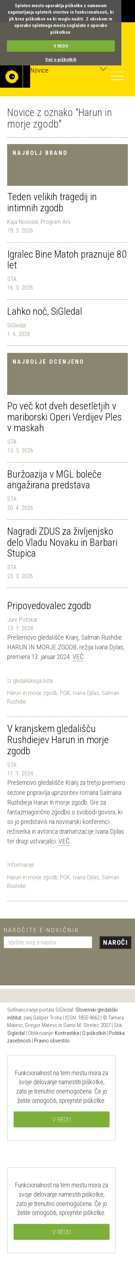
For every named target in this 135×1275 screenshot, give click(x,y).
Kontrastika (67, 1033)
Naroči (115, 942)
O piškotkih (94, 1033)
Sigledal (16, 1033)
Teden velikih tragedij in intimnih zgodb (52, 202)
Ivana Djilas (86, 692)
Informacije (20, 864)
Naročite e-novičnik (41, 930)
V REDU (60, 46)
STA (12, 278)
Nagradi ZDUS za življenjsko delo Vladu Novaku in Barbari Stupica (62, 542)
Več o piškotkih (60, 59)
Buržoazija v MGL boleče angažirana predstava (54, 479)
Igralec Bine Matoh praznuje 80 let (67, 259)
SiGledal (16, 325)
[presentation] (58, 964)
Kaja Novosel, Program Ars (38, 221)
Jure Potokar (22, 619)
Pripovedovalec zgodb (49, 606)
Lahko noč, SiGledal (44, 311)
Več (78, 657)
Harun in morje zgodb (32, 692)
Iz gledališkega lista (30, 680)
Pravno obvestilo (52, 1040)
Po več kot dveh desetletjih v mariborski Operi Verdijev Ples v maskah (64, 417)
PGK (65, 692)
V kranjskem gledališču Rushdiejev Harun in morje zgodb (58, 740)
